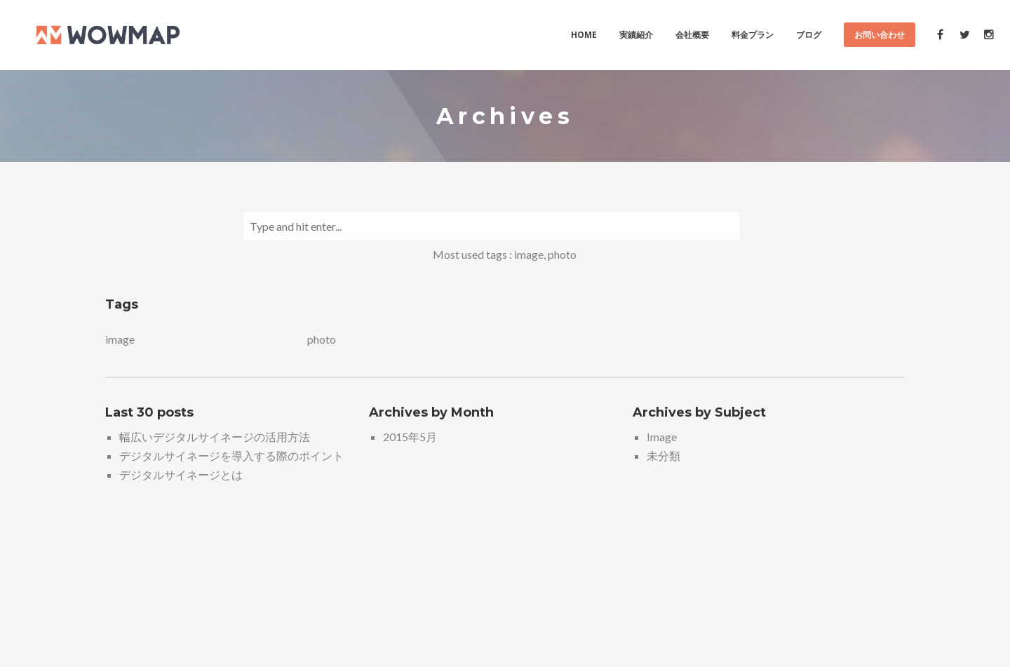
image (529, 254)
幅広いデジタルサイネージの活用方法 (214, 436)
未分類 (663, 455)
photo (562, 254)
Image (662, 436)
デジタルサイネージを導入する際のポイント (231, 455)
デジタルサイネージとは (181, 474)
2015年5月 (410, 436)
